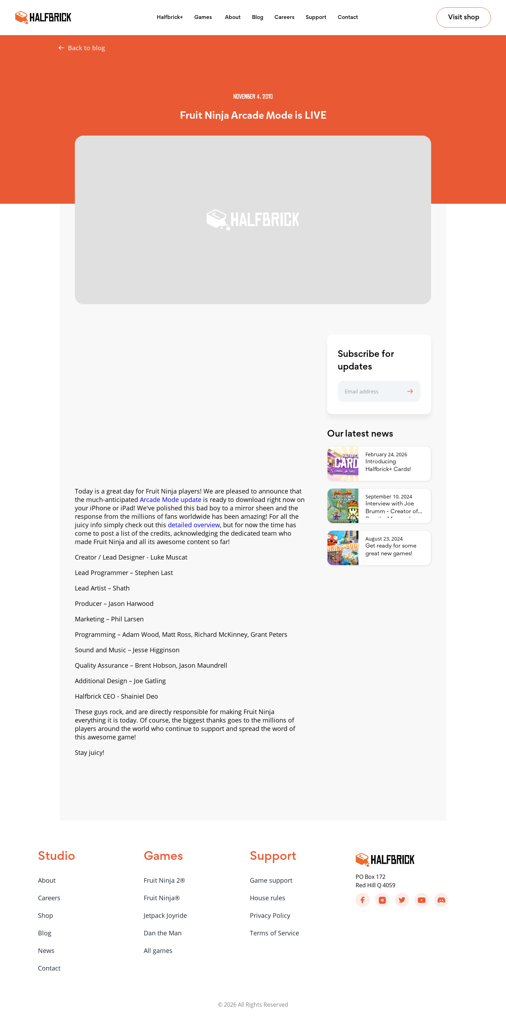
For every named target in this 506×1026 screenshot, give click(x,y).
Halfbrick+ (170, 17)
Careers (284, 17)
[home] (43, 17)
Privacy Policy (270, 915)
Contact (348, 17)
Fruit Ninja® (162, 898)
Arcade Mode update (170, 499)
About (233, 17)
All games (158, 950)
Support (316, 17)
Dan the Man (163, 933)
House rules (267, 898)
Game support (271, 880)
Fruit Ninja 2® (164, 880)
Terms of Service (274, 933)
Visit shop (463, 17)
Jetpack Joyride (165, 915)
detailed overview (194, 525)
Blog (257, 17)
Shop (45, 915)
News (46, 950)
